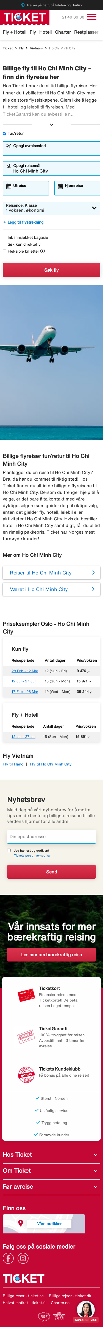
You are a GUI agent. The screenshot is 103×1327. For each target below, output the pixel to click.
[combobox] (55, 151)
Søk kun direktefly (22, 244)
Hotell (45, 32)
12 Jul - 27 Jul (23, 681)
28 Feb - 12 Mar (25, 671)
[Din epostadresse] (51, 837)
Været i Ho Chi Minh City (39, 589)
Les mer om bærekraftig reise (51, 954)
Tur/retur (13, 133)
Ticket (8, 48)
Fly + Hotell (14, 32)
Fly (33, 32)
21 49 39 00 (73, 17)
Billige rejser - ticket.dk (70, 1296)
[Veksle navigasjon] (91, 16)
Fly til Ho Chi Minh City (51, 764)
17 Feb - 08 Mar (25, 691)
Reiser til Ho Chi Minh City (41, 572)
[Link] (9, 1258)
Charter (63, 32)
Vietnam (36, 48)
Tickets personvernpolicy (32, 855)
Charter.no (60, 1303)
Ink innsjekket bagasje (25, 237)
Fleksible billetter (21, 251)
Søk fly (51, 270)
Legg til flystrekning (23, 222)
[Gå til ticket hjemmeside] (24, 17)
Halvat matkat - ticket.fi (24, 1303)
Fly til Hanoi (13, 764)
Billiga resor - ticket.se (23, 1296)
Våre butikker (49, 1224)
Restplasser (86, 32)
